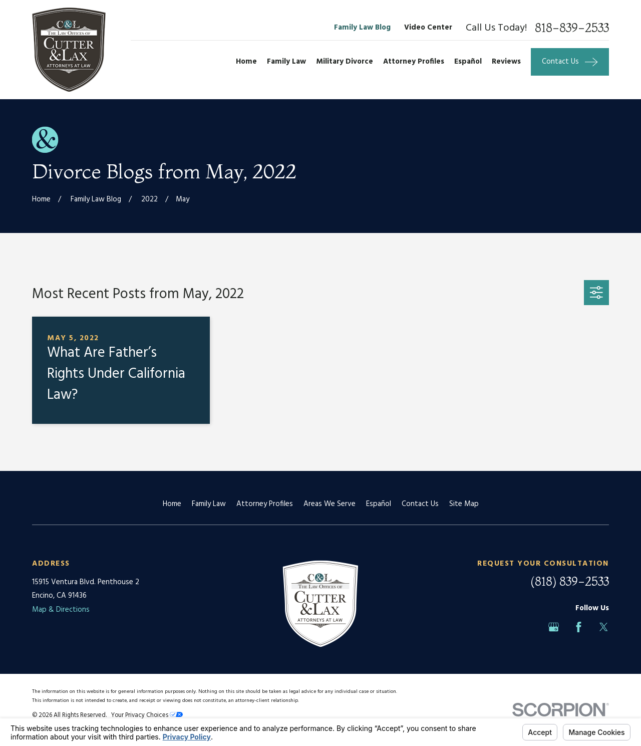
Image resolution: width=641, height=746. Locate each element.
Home (172, 504)
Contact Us (420, 504)
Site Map (464, 504)
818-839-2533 (572, 28)
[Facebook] (578, 627)
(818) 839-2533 (569, 581)
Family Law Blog (362, 28)
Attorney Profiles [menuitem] (413, 62)
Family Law (209, 504)
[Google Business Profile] (553, 627)
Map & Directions (61, 610)
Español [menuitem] (468, 62)
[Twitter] (603, 627)
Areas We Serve (329, 504)
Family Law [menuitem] (286, 62)
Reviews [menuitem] (506, 62)
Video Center (428, 28)
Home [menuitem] (246, 62)
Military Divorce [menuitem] (344, 62)
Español (378, 504)
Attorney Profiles (264, 504)
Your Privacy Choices (147, 715)
